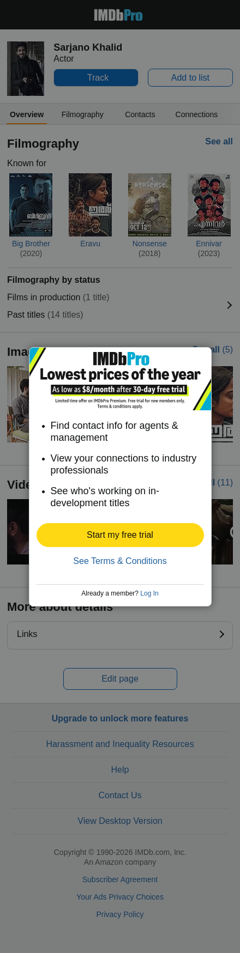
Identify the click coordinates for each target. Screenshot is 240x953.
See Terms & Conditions (119, 561)
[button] (120, 535)
